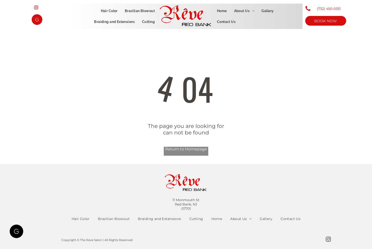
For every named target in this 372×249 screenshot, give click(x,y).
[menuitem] (109, 10)
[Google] (37, 20)
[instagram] (36, 8)
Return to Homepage (186, 149)
